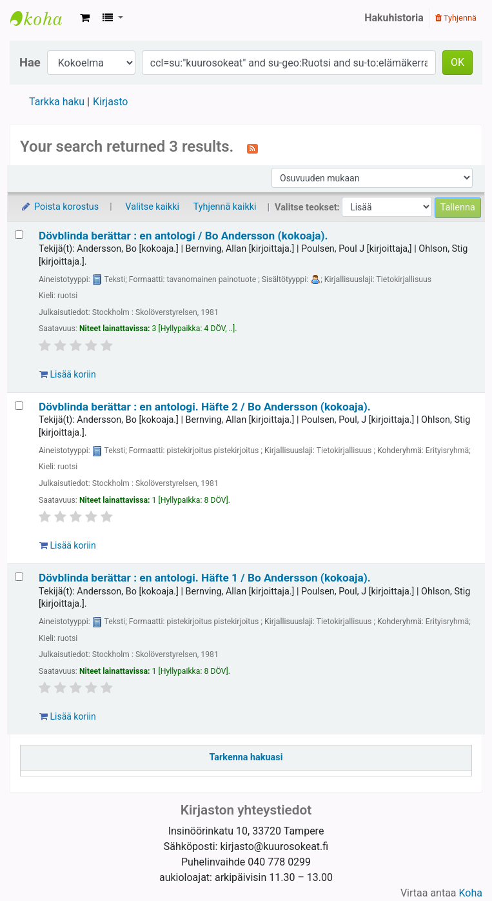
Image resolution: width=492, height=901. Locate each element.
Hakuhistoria (394, 18)
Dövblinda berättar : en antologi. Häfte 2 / (205, 406)
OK (457, 62)
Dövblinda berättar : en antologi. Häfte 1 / (205, 577)
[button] (85, 18)
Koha (470, 893)
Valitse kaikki (152, 206)
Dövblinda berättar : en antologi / (183, 235)
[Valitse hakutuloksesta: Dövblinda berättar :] (19, 234)
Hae (30, 62)
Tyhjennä (456, 18)
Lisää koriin (67, 374)
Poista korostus (59, 206)
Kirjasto (110, 102)
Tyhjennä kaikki (225, 206)
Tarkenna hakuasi (246, 757)
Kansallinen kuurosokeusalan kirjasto (42, 18)
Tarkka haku (56, 102)
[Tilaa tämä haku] (252, 148)
